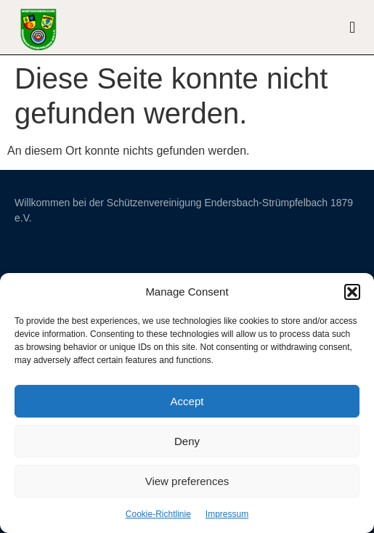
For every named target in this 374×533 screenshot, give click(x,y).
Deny (187, 441)
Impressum (227, 514)
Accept (187, 401)
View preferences (187, 481)
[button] (352, 292)
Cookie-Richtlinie (158, 514)
